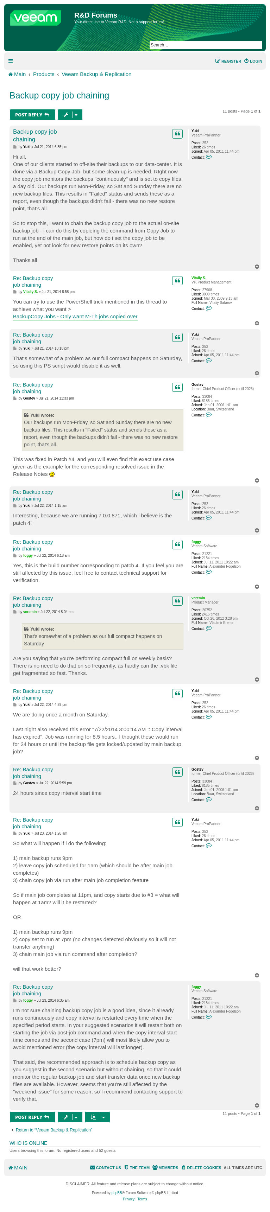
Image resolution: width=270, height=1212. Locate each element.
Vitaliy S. (198, 278)
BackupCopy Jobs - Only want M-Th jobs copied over (75, 316)
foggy (196, 542)
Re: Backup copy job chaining (33, 281)
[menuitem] (253, 61)
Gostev (197, 385)
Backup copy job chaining (59, 95)
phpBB (117, 1193)
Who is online (28, 1143)
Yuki (195, 131)
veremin (198, 598)
